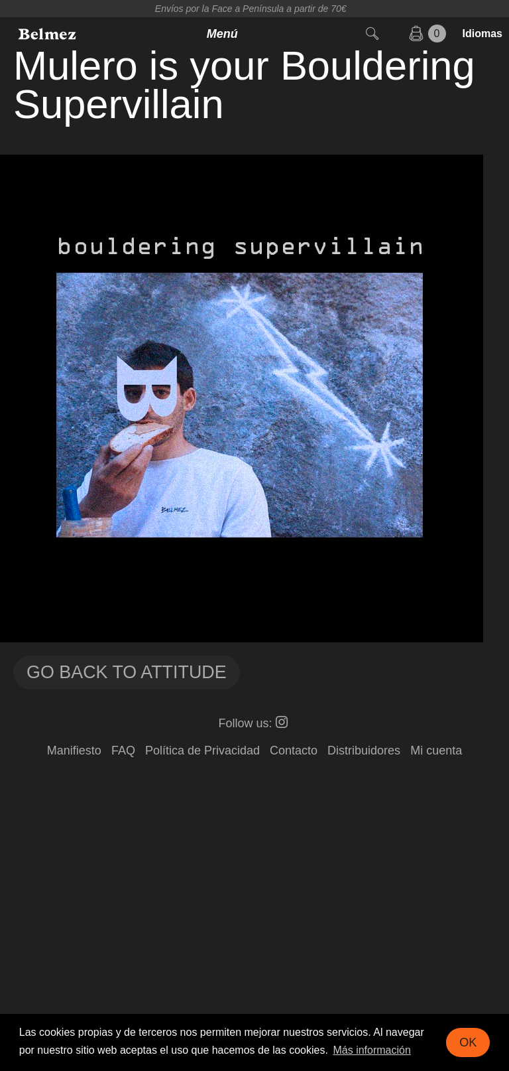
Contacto (293, 750)
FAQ (123, 750)
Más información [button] (371, 1050)
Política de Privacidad (202, 750)
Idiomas (482, 33)
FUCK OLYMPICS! (63, 134)
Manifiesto (74, 750)
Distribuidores (363, 750)
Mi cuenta (436, 750)
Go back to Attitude (127, 672)
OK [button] (468, 1042)
